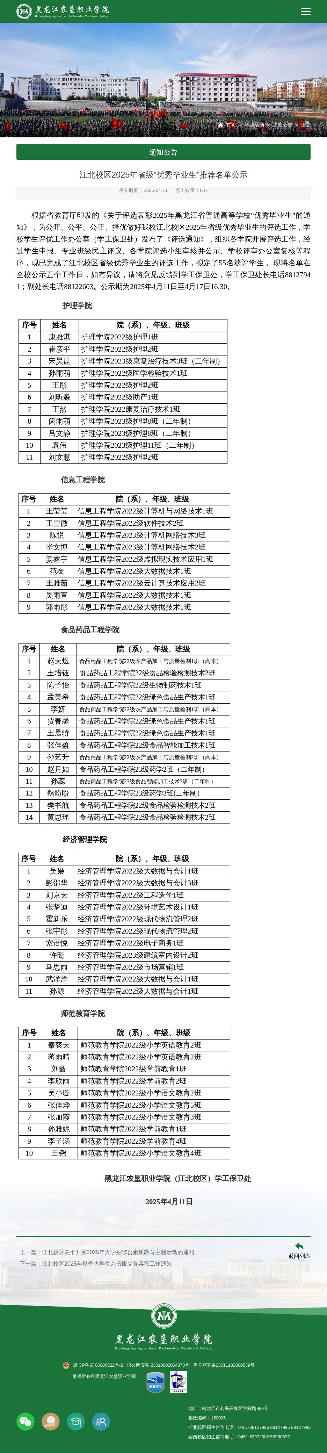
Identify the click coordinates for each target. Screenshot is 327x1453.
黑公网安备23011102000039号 (224, 1365)
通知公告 (282, 125)
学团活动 (254, 125)
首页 (231, 125)
